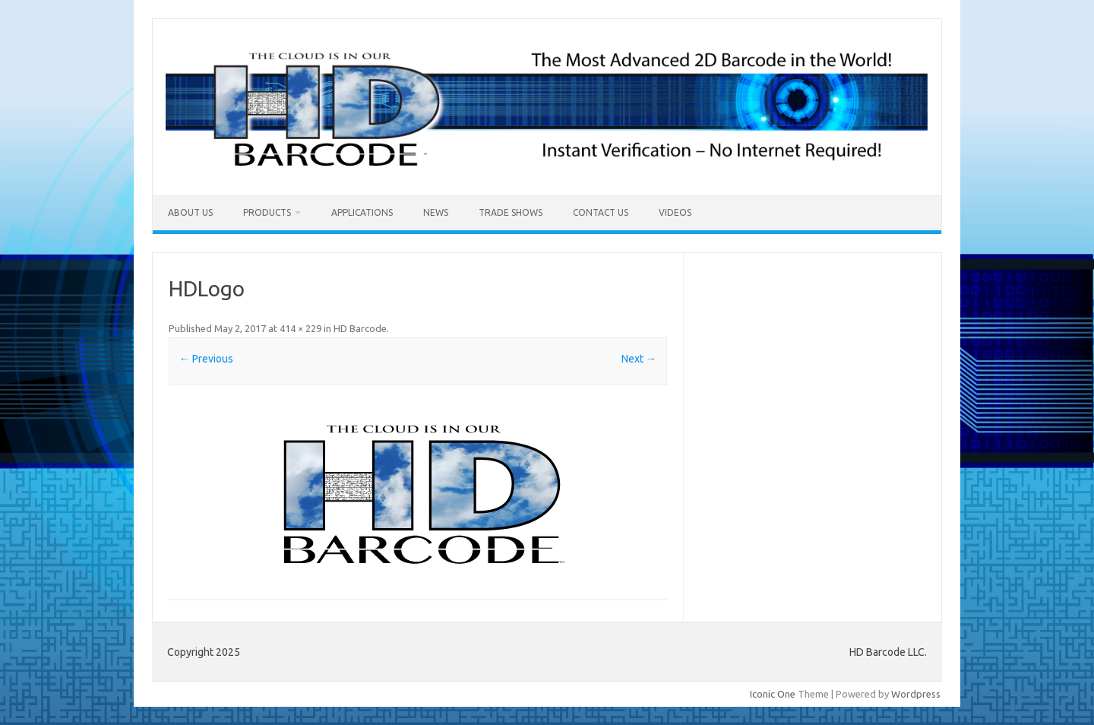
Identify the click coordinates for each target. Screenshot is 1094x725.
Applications (362, 212)
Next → (638, 359)
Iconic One (772, 694)
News (435, 212)
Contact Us (600, 212)
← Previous (206, 359)
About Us (190, 212)
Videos (675, 212)
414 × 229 (300, 328)
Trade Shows (510, 212)
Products (267, 212)
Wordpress (916, 694)
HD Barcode (360, 328)
